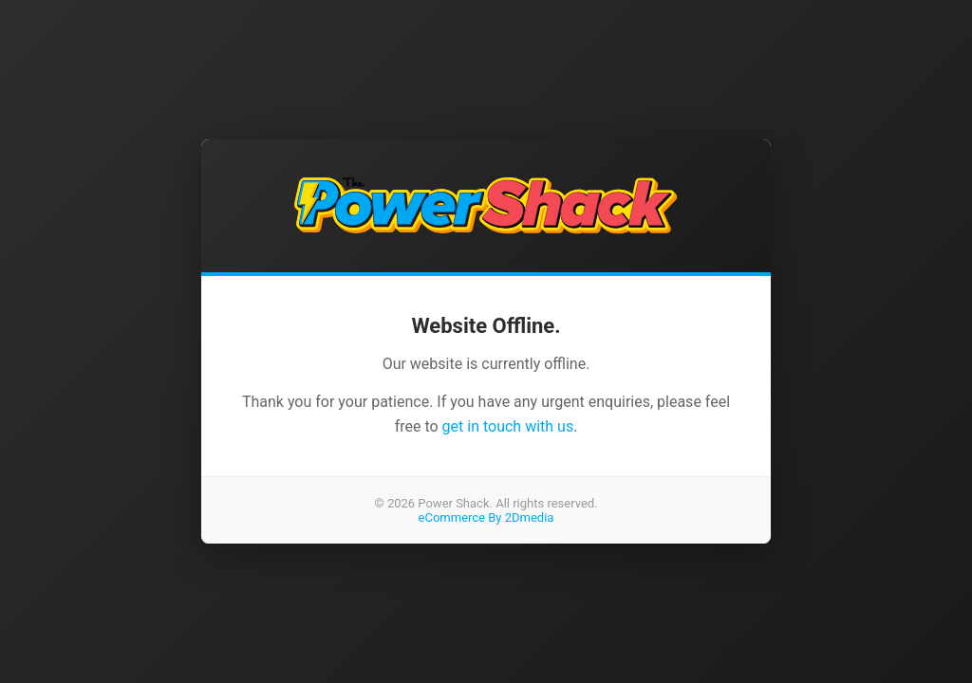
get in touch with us (508, 426)
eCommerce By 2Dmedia (486, 517)
